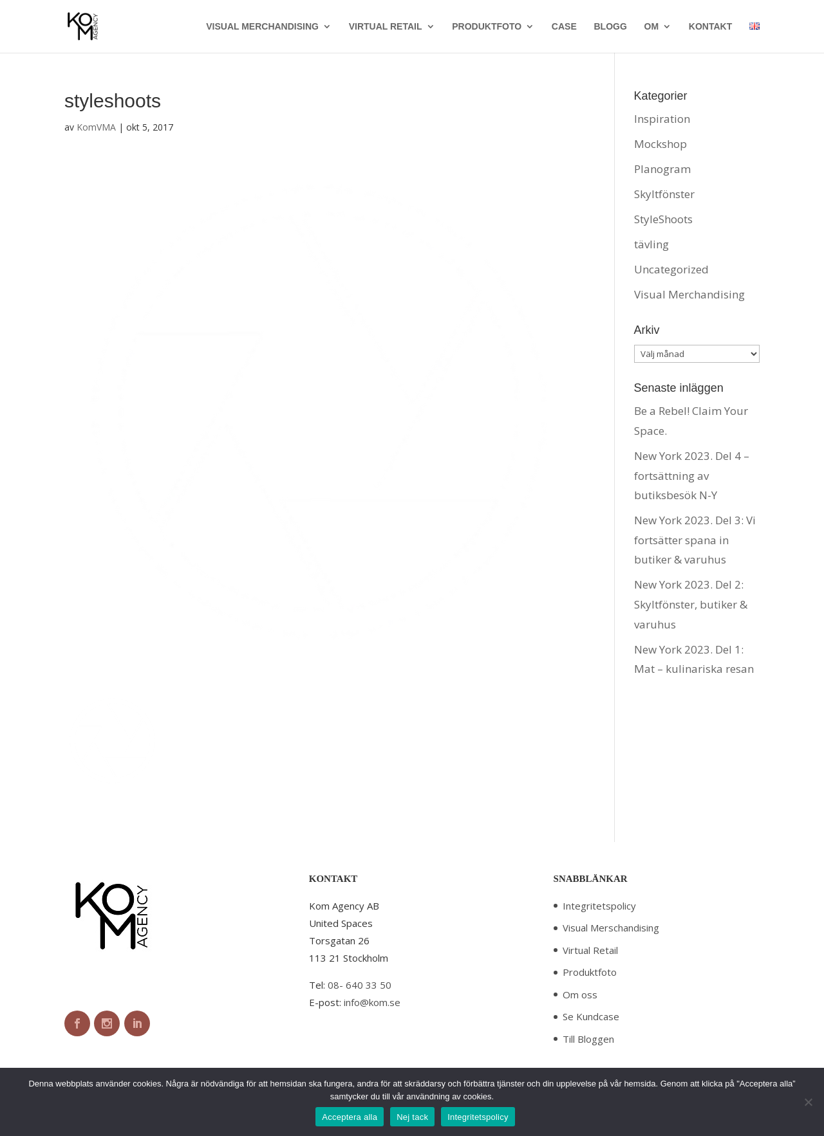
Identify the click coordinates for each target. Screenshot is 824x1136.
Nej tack (412, 1117)
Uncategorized (671, 269)
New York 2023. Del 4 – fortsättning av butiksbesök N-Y (691, 475)
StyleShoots (663, 219)
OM (651, 27)
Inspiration (662, 118)
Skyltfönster (664, 194)
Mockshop (660, 143)
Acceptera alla (349, 1117)
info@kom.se (372, 1002)
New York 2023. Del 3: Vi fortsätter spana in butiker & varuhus (695, 540)
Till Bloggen (588, 1038)
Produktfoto (590, 972)
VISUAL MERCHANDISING (262, 27)
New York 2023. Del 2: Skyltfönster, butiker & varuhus (690, 604)
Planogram (662, 168)
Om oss (580, 994)
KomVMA (96, 127)
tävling (651, 244)
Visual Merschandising (611, 927)
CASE (564, 27)
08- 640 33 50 (359, 984)
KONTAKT (710, 27)
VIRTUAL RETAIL (385, 27)
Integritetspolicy (599, 905)
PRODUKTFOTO (486, 27)
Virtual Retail (590, 950)
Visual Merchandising (689, 294)
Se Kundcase (591, 1016)
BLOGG (610, 27)
